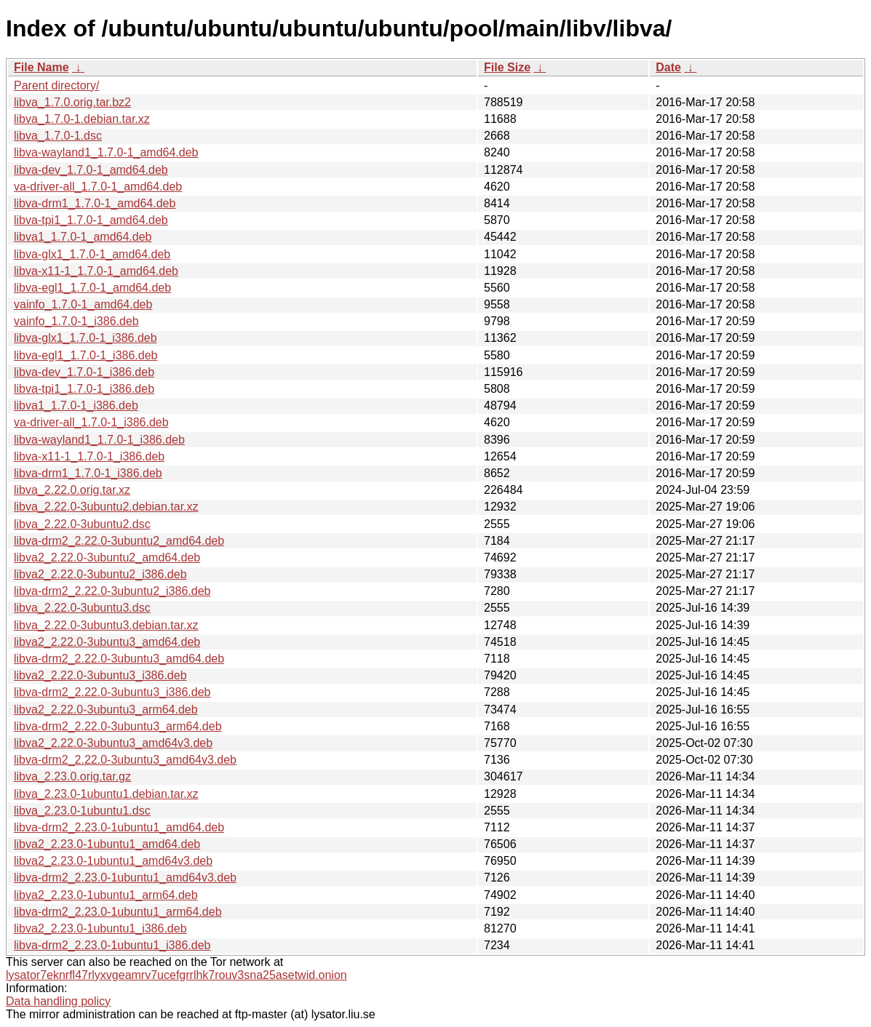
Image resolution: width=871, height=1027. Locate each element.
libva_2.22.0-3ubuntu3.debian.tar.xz (106, 625)
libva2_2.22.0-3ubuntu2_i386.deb (100, 574)
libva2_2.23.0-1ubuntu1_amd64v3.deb (113, 861)
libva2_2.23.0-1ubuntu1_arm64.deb (106, 895)
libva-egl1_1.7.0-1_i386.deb (85, 355)
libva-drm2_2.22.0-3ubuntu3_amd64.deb (119, 658)
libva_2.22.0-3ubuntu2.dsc (82, 524)
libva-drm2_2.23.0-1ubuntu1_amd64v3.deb (125, 877)
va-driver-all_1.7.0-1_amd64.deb (98, 186)
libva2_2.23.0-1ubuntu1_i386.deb (100, 928)
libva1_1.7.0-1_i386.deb (76, 405)
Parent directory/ (56, 85)
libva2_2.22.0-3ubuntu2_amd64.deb (107, 557)
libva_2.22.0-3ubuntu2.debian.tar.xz (106, 506)
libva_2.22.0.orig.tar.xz (72, 490)
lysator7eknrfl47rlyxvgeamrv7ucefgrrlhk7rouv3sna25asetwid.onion (176, 975)
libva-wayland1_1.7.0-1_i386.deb (99, 439)
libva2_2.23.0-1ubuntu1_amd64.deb (107, 844)
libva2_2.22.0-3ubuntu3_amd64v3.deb (113, 743)
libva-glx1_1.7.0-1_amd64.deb (92, 254)
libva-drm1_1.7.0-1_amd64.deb (94, 203)
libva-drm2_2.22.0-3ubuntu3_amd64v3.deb (125, 760)
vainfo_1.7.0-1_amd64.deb (83, 304)
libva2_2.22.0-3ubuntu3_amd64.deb (107, 642)
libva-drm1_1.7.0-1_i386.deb (88, 473)
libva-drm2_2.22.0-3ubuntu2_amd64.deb (119, 541)
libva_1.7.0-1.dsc (58, 135)
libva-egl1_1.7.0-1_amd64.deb (92, 287)
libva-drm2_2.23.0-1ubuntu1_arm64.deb (118, 912)
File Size (507, 67)
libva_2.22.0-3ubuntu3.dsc (82, 608)
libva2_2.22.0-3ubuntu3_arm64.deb (106, 709)
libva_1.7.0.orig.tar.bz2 (72, 102)
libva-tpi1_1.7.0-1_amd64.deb (91, 220)
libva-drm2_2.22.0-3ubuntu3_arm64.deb (118, 726)
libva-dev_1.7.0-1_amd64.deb (91, 170)
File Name (41, 67)
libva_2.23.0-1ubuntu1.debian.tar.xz (106, 794)
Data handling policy (58, 1001)
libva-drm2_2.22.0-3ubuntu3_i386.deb (112, 692)
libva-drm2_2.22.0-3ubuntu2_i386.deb (112, 591)
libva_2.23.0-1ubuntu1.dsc (82, 810)
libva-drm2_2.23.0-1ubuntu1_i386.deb (112, 945)
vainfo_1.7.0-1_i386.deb (76, 321)
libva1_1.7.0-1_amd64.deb (82, 237)
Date (668, 67)
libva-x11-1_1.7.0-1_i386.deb (89, 456)
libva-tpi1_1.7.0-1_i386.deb (84, 389)
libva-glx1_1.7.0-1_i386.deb (85, 338)
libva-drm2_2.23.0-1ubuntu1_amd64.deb (119, 827)
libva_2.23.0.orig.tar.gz (72, 776)
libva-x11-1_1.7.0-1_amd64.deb (96, 271)
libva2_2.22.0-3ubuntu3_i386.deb (100, 675)
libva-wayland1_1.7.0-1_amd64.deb (106, 152)
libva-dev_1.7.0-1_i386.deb (84, 372)
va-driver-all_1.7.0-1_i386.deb (91, 422)
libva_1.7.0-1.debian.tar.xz (82, 119)
